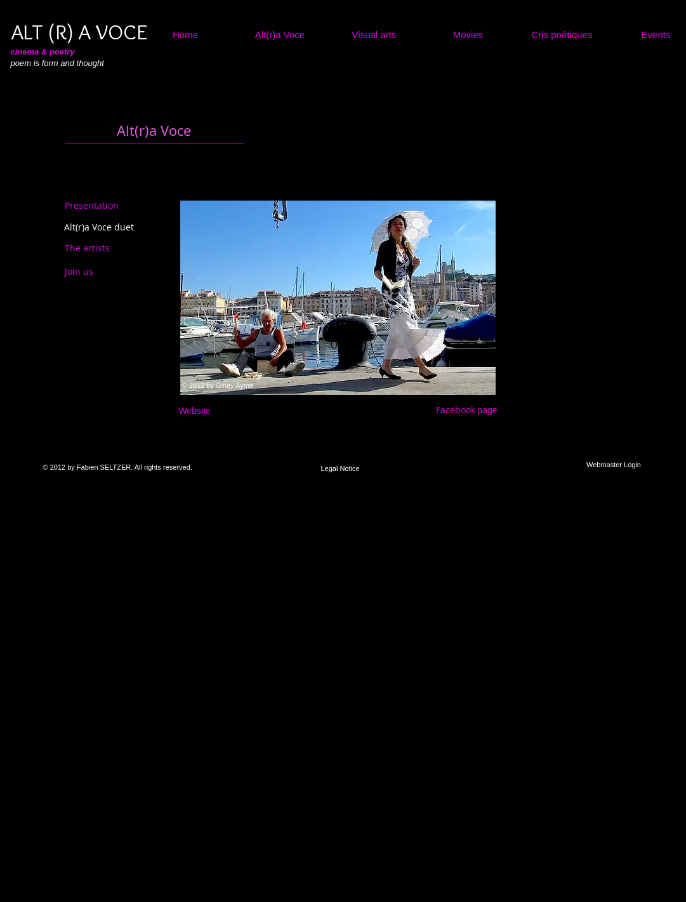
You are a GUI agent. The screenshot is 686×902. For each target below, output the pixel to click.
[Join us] (93, 272)
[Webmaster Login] (613, 465)
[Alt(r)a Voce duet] (99, 227)
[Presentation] (92, 205)
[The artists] (99, 248)
